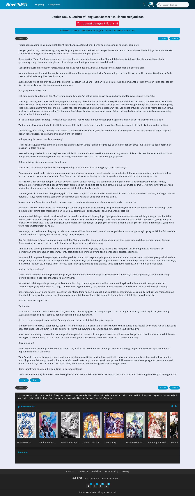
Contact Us (83, 471)
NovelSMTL (17, 4)
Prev (162, 38)
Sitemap (125, 471)
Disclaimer (96, 471)
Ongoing (39, 4)
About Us (70, 471)
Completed (54, 4)
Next (175, 38)
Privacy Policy (111, 471)
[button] (97, 23)
